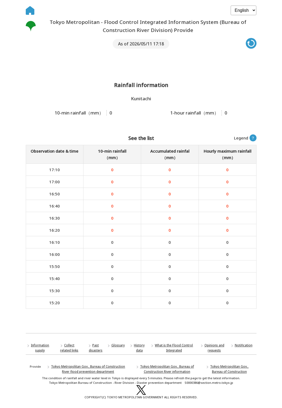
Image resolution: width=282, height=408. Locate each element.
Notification (243, 347)
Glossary (118, 347)
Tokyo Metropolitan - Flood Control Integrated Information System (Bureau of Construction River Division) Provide (139, 26)
